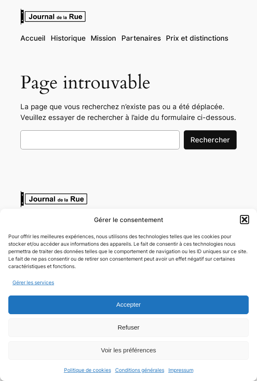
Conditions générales (139, 370)
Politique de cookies (87, 370)
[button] (244, 219)
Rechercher (210, 140)
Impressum (180, 370)
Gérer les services (33, 282)
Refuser (129, 327)
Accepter (128, 304)
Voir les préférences (128, 350)
